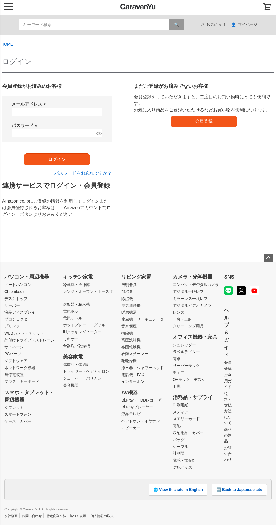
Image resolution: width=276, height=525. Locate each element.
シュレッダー (184, 345)
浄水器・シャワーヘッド (142, 368)
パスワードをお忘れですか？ (83, 173)
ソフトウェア (16, 360)
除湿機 (127, 298)
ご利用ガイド (228, 381)
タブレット (14, 407)
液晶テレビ (131, 414)
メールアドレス (30, 104)
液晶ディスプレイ (19, 312)
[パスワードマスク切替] (98, 133)
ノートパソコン (17, 284)
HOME (7, 44)
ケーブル (180, 446)
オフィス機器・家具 (195, 337)
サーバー (12, 305)
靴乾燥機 (129, 360)
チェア (178, 372)
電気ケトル (72, 318)
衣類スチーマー (134, 354)
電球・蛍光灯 (184, 460)
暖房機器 (129, 312)
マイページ (244, 24)
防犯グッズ (182, 467)
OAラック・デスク (189, 379)
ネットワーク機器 (19, 368)
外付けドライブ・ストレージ (29, 340)
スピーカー (131, 428)
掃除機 (127, 333)
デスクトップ (16, 298)
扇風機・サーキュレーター (144, 319)
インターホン (132, 381)
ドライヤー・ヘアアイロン (86, 371)
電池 (177, 425)
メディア (180, 412)
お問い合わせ (228, 454)
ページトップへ (268, 258)
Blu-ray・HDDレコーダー (143, 400)
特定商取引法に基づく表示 (66, 516)
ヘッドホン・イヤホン (140, 421)
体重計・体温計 (76, 364)
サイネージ (14, 347)
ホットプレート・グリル (84, 325)
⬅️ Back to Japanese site (239, 489)
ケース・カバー (17, 421)
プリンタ (12, 326)
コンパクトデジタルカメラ (196, 284)
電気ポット (72, 311)
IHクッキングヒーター (82, 332)
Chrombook (14, 291)
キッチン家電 (78, 277)
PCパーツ (12, 354)
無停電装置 (14, 374)
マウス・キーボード (21, 381)
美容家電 (73, 357)
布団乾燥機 (131, 347)
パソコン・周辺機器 (26, 277)
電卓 (177, 358)
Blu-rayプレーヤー (137, 407)
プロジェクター (17, 319)
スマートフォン (17, 414)
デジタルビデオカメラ (192, 305)
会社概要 (11, 516)
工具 (177, 386)
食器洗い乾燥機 (76, 346)
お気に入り (213, 24)
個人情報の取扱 (102, 516)
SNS (229, 277)
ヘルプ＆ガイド (226, 333)
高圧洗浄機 (131, 340)
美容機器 (70, 385)
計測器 (178, 453)
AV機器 (129, 392)
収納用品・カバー (188, 433)
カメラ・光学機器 (192, 277)
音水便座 (129, 326)
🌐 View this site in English (178, 489)
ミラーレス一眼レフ (190, 298)
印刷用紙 (180, 405)
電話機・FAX (132, 374)
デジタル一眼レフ (188, 291)
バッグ (178, 439)
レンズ (178, 312)
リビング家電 (136, 277)
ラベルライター (186, 352)
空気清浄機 (131, 305)
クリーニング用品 (188, 326)
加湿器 (127, 291)
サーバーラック (186, 365)
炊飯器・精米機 (76, 304)
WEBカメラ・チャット (24, 333)
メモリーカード (186, 419)
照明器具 (129, 284)
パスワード (25, 125)
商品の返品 (228, 435)
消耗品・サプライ (192, 397)
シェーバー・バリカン (82, 378)
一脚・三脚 (182, 319)
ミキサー (70, 339)
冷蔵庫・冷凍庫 (76, 284)
